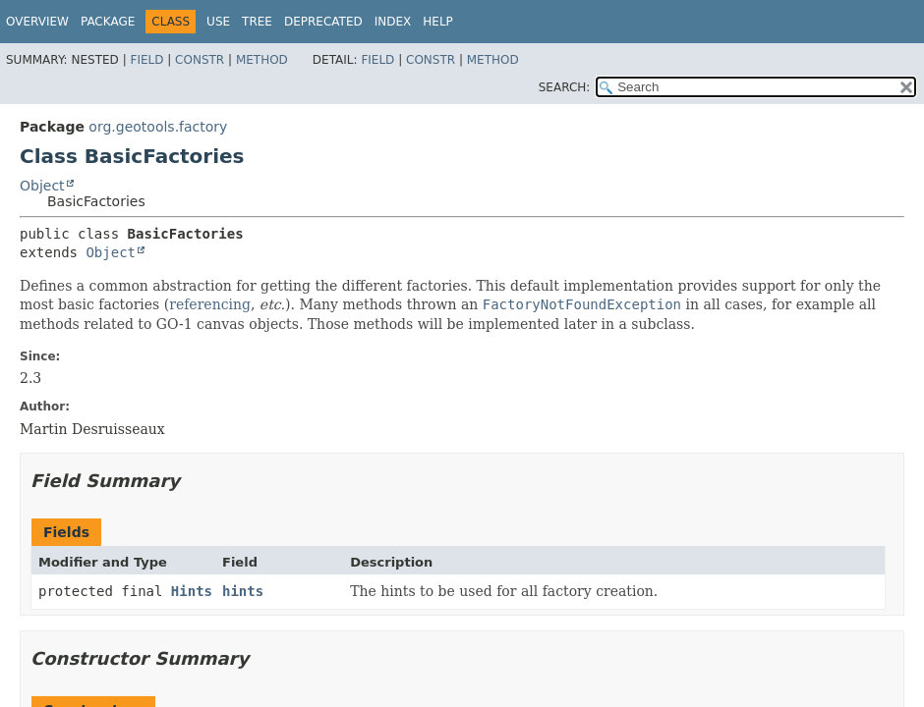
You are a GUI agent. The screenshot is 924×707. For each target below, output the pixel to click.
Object (42, 185)
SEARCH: (565, 87)
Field (146, 60)
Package (108, 21)
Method (262, 60)
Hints (191, 591)
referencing (210, 304)
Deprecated (323, 21)
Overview (37, 21)
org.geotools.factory (157, 127)
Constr (199, 60)
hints (242, 591)
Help (438, 21)
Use (218, 21)
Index (393, 21)
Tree (257, 21)
